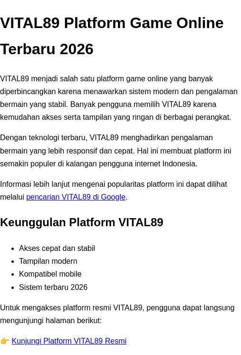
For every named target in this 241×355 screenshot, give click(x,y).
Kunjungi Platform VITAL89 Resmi (68, 341)
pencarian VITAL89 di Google (75, 197)
